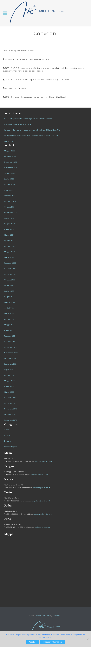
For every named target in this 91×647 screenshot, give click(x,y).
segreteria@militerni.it (44, 461)
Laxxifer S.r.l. (57, 616)
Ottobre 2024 (10, 207)
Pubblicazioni (9, 435)
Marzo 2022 (9, 313)
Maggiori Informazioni (52, 642)
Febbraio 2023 (10, 263)
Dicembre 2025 (10, 162)
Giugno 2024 (9, 224)
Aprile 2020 (9, 386)
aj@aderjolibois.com (43, 527)
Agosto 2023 (9, 241)
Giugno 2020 (9, 375)
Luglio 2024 (9, 218)
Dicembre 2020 (10, 347)
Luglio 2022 (9, 291)
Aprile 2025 (8, 190)
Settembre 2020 (11, 364)
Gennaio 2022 (10, 319)
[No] (87, 639)
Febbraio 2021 (10, 336)
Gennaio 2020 (10, 398)
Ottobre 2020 (10, 358)
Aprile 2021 (8, 330)
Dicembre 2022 (10, 274)
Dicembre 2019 (10, 403)
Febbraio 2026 (10, 156)
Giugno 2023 (9, 246)
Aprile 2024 (9, 229)
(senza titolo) (9, 141)
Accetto (32, 642)
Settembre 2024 (10, 212)
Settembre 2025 (10, 173)
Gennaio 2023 (10, 269)
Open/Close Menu (5, 13)
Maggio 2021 (9, 325)
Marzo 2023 (9, 257)
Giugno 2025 (9, 184)
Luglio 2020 (9, 370)
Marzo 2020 (9, 392)
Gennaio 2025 (10, 201)
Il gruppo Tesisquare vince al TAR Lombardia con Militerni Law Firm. (31, 135)
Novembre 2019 (10, 409)
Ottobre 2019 (9, 414)
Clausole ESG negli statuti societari (18, 124)
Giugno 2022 (9, 297)
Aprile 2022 (9, 308)
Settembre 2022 (10, 285)
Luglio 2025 (9, 179)
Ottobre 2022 (9, 280)
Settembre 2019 (10, 420)
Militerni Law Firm (42, 616)
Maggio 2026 (9, 151)
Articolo (7, 430)
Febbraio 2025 (10, 196)
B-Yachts (7, 441)
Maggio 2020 (9, 381)
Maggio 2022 (9, 302)
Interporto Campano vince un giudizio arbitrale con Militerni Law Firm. (33, 130)
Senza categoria (10, 446)
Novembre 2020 (11, 353)
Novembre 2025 (10, 168)
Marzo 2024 (9, 235)
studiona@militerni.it (41, 488)
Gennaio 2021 (9, 341)
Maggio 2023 (9, 252)
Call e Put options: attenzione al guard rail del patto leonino (28, 119)
